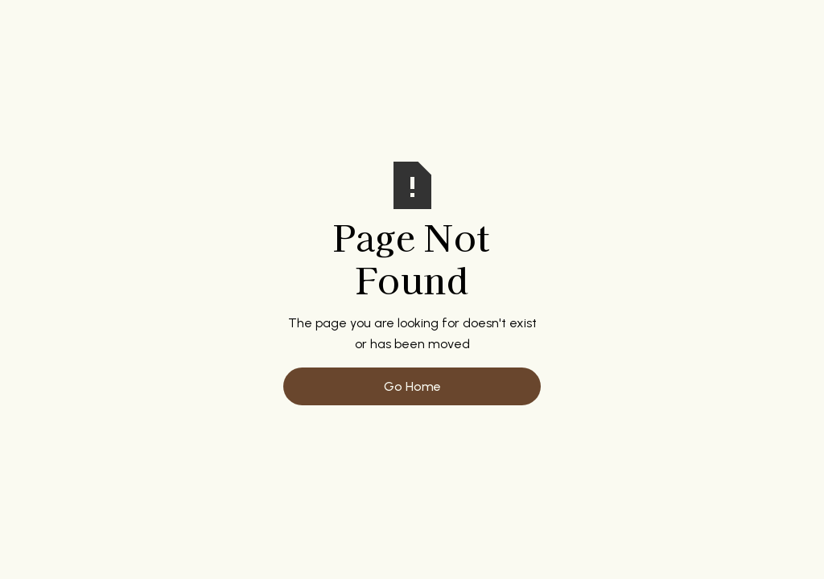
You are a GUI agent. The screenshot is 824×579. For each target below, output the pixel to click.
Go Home (412, 386)
